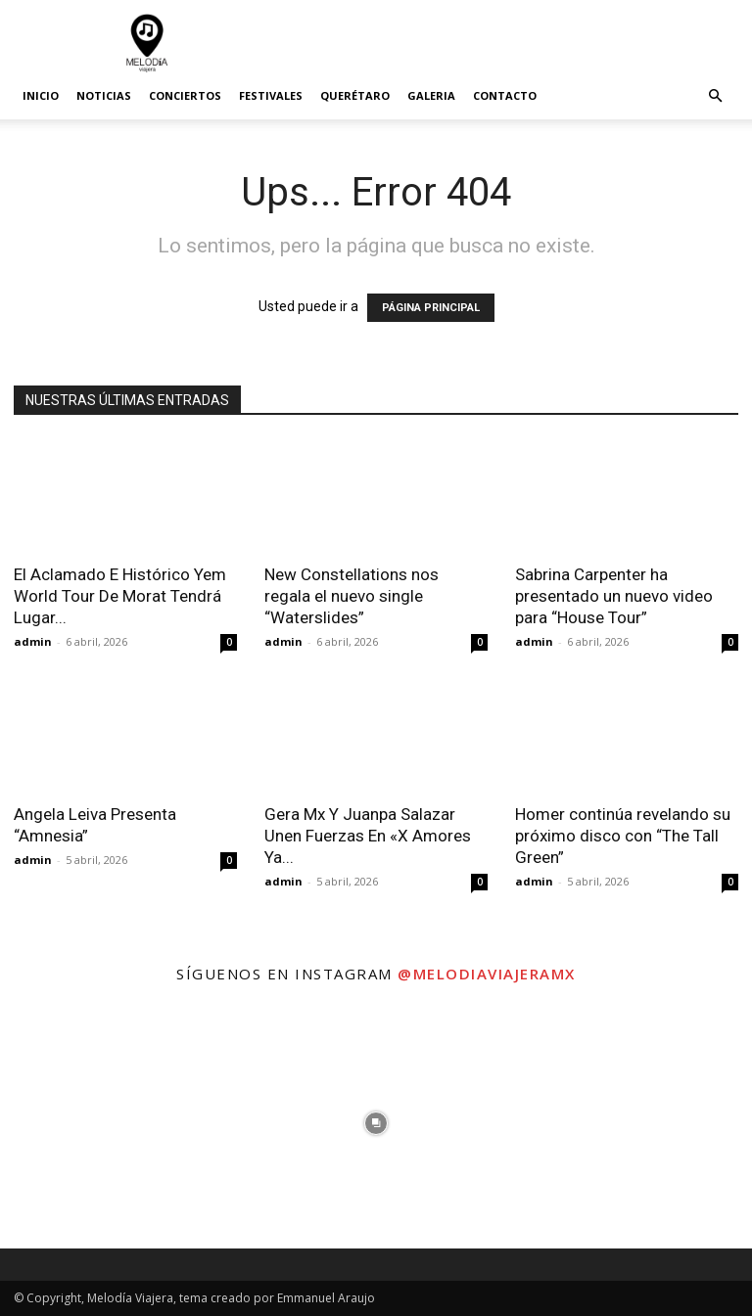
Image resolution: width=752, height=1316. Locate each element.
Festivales (271, 95)
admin (33, 641)
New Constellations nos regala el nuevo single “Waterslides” (351, 596)
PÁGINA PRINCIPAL (431, 307)
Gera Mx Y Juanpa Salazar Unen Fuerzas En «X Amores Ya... (367, 835)
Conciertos (185, 95)
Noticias (103, 95)
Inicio (41, 95)
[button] (714, 96)
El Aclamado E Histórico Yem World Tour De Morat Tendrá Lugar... (120, 596)
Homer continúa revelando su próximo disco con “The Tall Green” (622, 835)
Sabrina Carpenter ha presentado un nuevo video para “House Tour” (614, 596)
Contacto (505, 95)
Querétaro (355, 95)
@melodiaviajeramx (487, 973)
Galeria (431, 95)
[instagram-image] (125, 1123)
